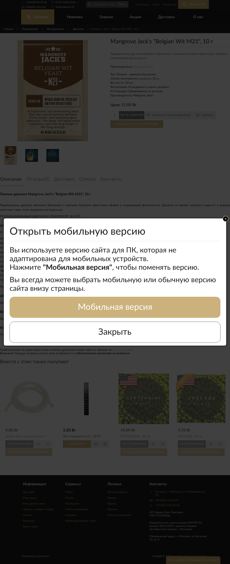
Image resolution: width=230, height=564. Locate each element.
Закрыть (114, 332)
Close (225, 219)
